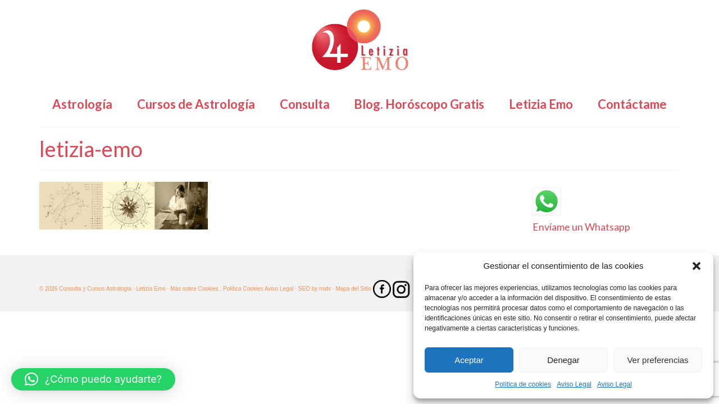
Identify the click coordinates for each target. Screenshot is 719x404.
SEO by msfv (315, 289)
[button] (696, 266)
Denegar (563, 360)
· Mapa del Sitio (353, 289)
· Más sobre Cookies (193, 289)
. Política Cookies (242, 289)
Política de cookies (523, 384)
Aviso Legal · (281, 289)
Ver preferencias (657, 360)
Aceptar (469, 360)
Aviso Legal (574, 384)
